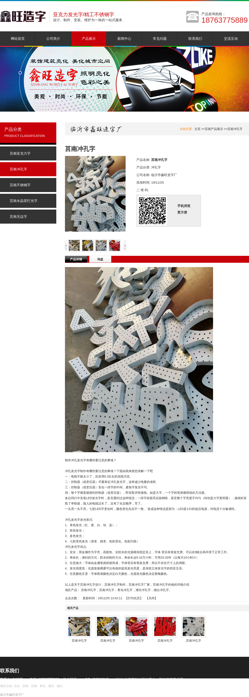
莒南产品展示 (214, 129)
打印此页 (134, 598)
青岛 (43, 686)
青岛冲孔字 (125, 590)
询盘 (100, 259)
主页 (197, 129)
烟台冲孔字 (161, 590)
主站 (16, 686)
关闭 (152, 598)
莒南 (34, 686)
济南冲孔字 (88, 590)
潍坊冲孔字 (143, 590)
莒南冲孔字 (235, 129)
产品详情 (76, 259)
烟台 (60, 686)
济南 (25, 686)
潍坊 (51, 686)
